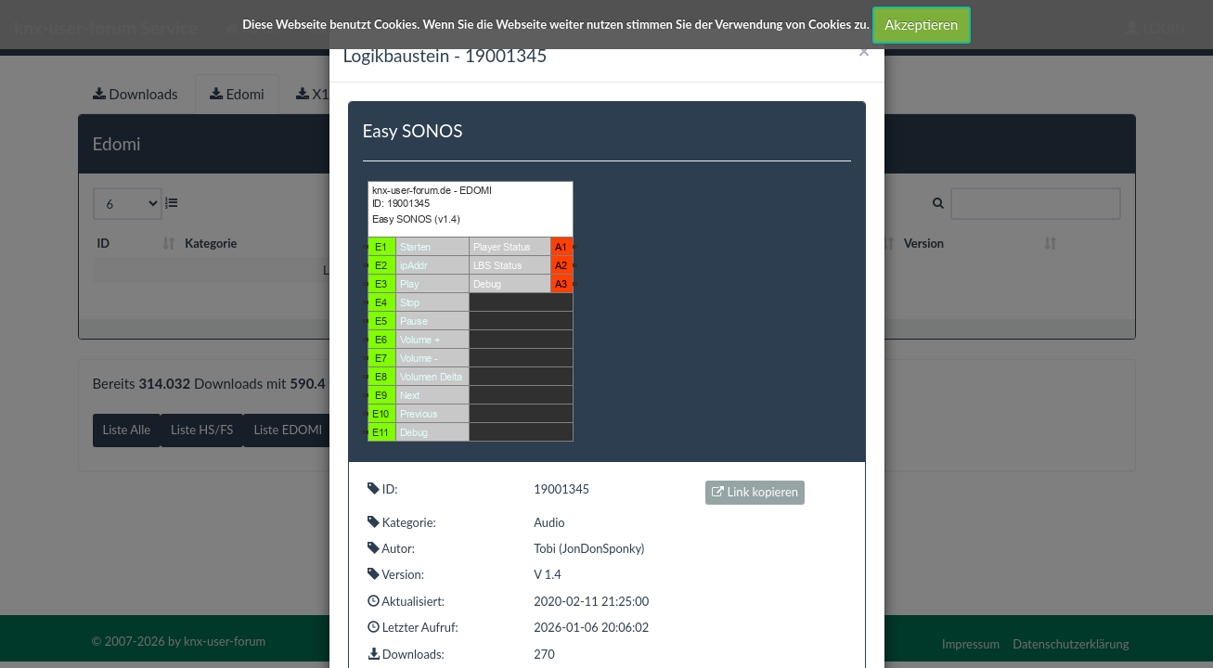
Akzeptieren (921, 24)
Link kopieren (755, 491)
